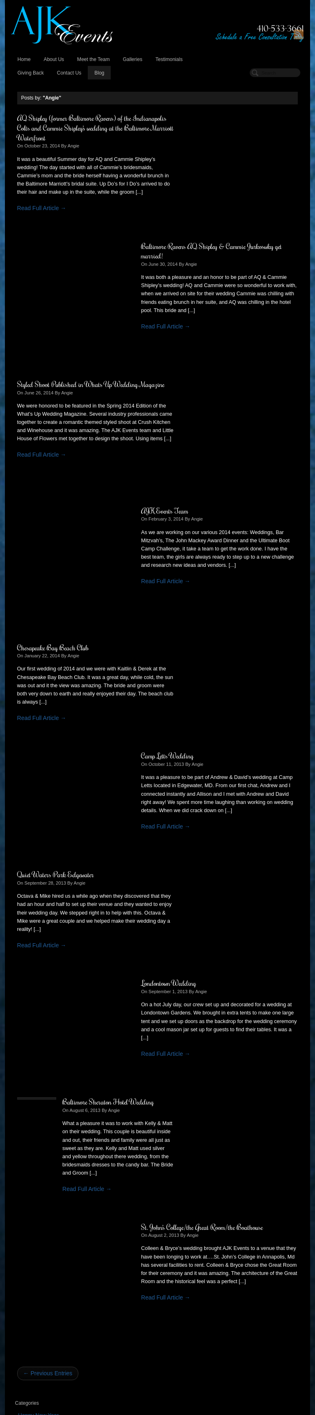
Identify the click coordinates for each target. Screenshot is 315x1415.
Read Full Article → (41, 216)
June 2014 (30, 895)
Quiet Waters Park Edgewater (55, 512)
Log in (25, 1225)
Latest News (33, 827)
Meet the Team (93, 59)
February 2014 (35, 903)
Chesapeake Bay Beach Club (53, 393)
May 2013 (30, 955)
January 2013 (34, 981)
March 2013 (32, 972)
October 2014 (34, 886)
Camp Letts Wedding (192, 393)
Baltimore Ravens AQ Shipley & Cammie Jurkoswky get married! (218, 123)
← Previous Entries (48, 777)
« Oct (22, 1196)
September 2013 (38, 929)
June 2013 (30, 946)
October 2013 (34, 920)
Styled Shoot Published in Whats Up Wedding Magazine (77, 261)
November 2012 (37, 998)
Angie (74, 145)
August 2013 (33, 938)
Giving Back (31, 73)
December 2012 (37, 989)
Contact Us (69, 73)
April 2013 (30, 963)
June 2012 (30, 1032)
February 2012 (35, 1049)
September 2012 (38, 1015)
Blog (99, 73)
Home (24, 59)
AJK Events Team (189, 256)
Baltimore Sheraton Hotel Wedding (102, 631)
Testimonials (169, 59)
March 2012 (32, 1041)
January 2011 (34, 1084)
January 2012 (34, 1058)
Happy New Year (38, 819)
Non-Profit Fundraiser (44, 836)
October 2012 (34, 1006)
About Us (54, 59)
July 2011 (29, 1067)
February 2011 (35, 1075)
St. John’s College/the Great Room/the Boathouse (227, 631)
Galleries (132, 59)
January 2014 (34, 912)
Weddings (30, 853)
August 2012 (33, 1024)
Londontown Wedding (193, 512)
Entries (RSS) (34, 1234)
